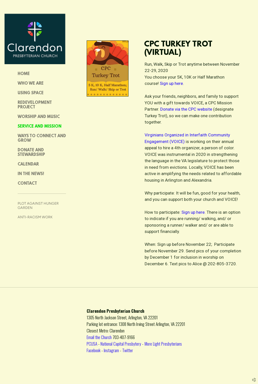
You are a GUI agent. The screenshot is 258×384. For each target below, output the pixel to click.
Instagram (111, 350)
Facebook (94, 350)
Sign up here (171, 83)
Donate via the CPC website (186, 109)
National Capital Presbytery (121, 343)
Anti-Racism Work (35, 217)
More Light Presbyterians (163, 343)
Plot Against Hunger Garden (38, 205)
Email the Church (100, 337)
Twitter (127, 350)
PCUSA (92, 343)
